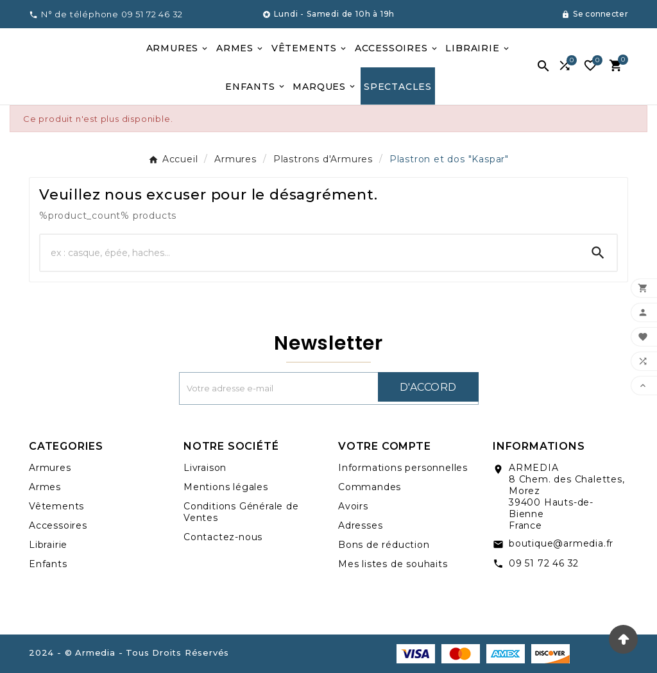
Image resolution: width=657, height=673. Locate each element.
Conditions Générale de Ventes (241, 512)
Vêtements (56, 506)
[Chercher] (309, 253)
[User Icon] (594, 14)
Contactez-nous (222, 537)
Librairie (48, 544)
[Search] (598, 252)
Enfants (48, 564)
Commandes (369, 487)
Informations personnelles (403, 467)
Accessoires (58, 525)
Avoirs (353, 506)
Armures (50, 467)
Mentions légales (225, 487)
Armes (45, 487)
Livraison (204, 467)
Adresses (360, 525)
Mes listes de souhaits (393, 564)
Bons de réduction (384, 544)
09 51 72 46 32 (544, 563)
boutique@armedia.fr (561, 543)
